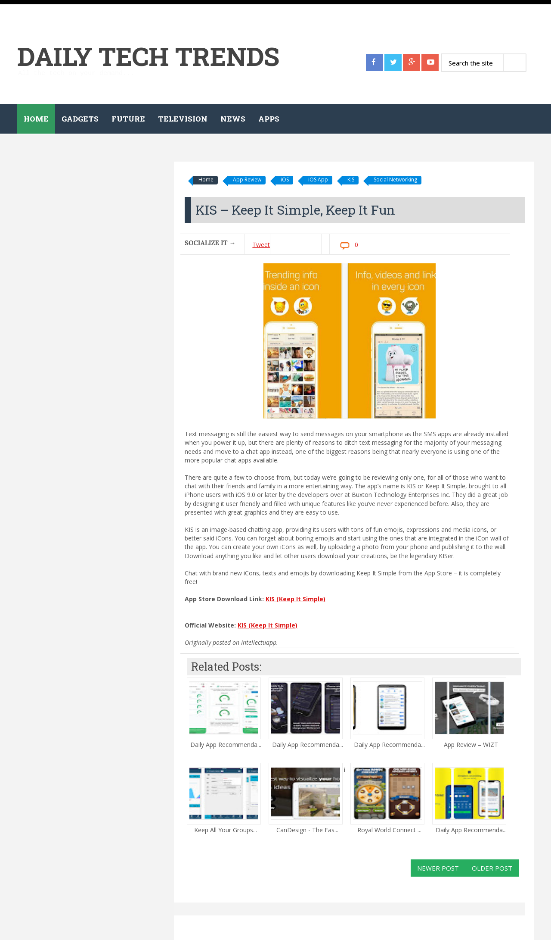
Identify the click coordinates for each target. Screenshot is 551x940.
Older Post (492, 868)
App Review (247, 179)
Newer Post (438, 868)
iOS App (318, 179)
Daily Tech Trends (148, 56)
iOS (285, 179)
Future (128, 119)
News (232, 119)
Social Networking (395, 179)
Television (182, 119)
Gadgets (80, 119)
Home (36, 119)
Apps (268, 119)
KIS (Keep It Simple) (295, 599)
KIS (350, 179)
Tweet (261, 244)
